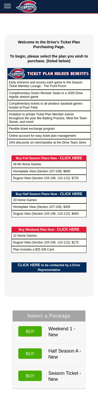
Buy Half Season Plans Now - (49, 194)
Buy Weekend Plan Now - (49, 229)
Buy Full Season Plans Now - (49, 158)
